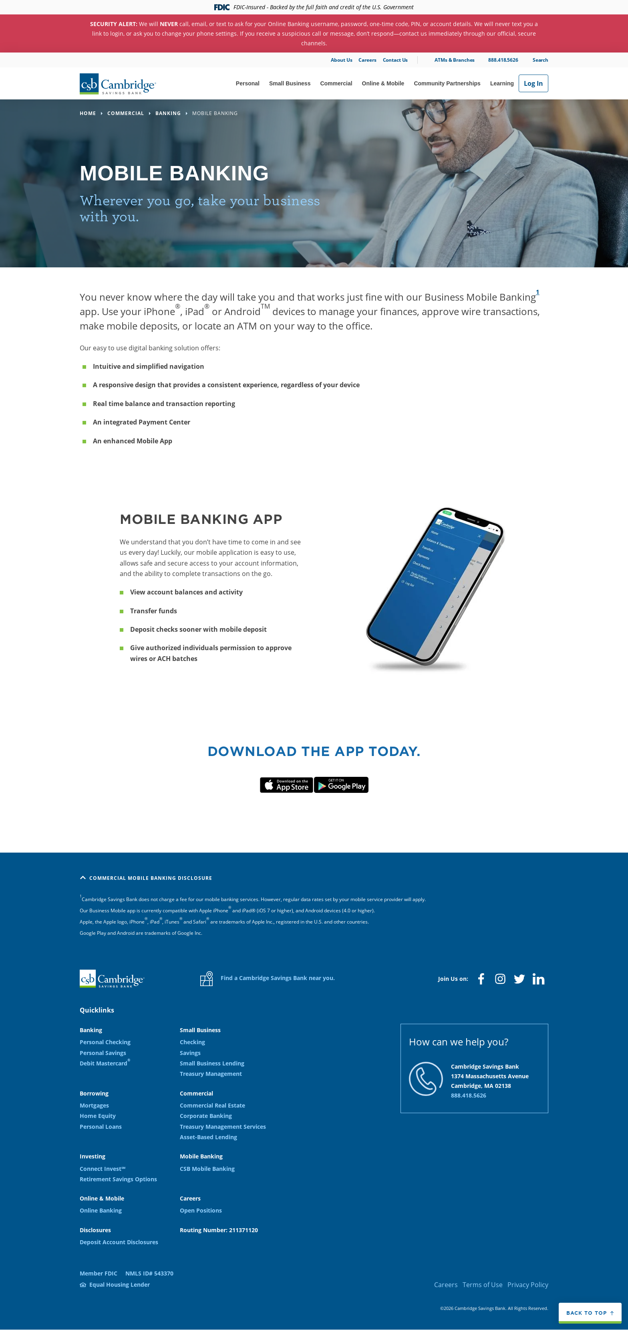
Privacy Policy (527, 1284)
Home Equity (98, 1116)
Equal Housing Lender (119, 1284)
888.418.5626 (503, 60)
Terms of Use (483, 1284)
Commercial (336, 83)
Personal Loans (101, 1126)
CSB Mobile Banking (207, 1168)
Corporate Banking (206, 1116)
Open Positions (201, 1210)
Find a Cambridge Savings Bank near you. (267, 978)
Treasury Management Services (223, 1126)
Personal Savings (103, 1053)
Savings (190, 1053)
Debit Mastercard (105, 1063)
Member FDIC (98, 1273)
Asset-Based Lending (208, 1137)
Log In (533, 83)
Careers (367, 60)
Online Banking (101, 1210)
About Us (341, 60)
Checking (192, 1042)
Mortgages (94, 1105)
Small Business (290, 83)
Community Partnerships (447, 83)
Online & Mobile (383, 83)
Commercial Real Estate (212, 1105)
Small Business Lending (212, 1063)
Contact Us (395, 60)
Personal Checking (105, 1042)
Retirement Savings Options (118, 1179)
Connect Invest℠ (102, 1168)
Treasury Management (211, 1073)
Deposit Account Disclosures (119, 1242)
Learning (502, 83)
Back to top (586, 1313)
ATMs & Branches (455, 60)
